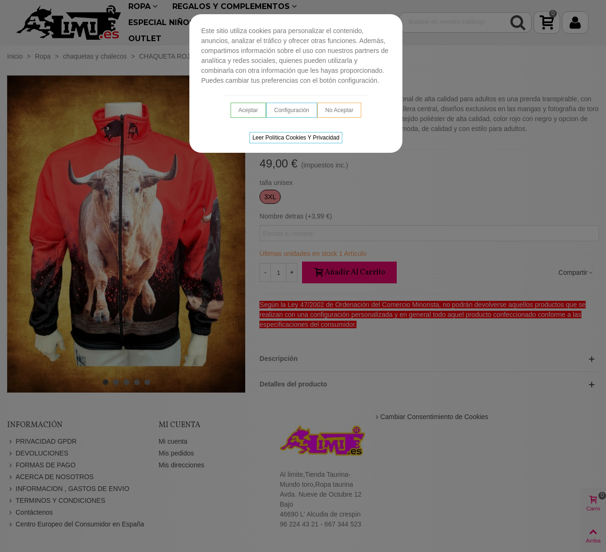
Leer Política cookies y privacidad (295, 137)
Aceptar (248, 110)
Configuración (291, 110)
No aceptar (339, 110)
